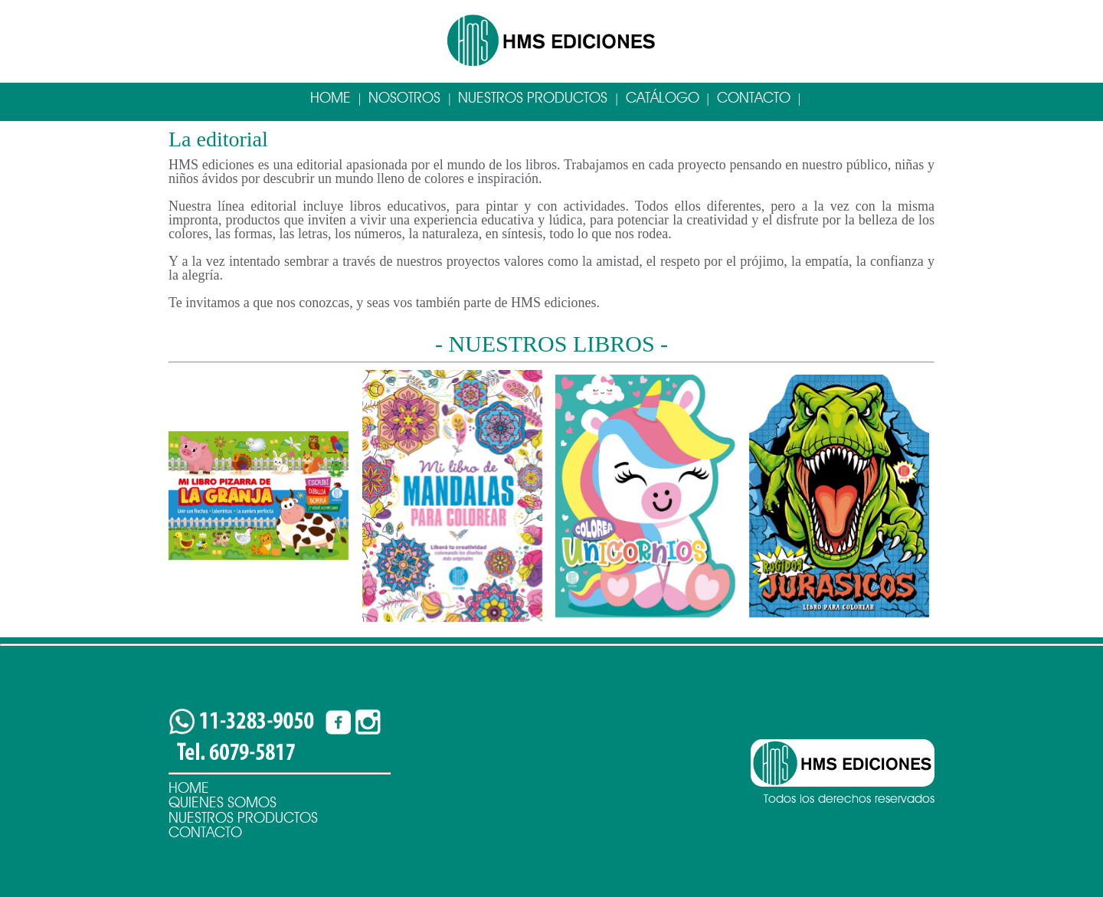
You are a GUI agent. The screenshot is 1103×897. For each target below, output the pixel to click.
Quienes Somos (223, 802)
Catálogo (662, 97)
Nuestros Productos (532, 97)
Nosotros (404, 97)
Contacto (753, 97)
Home (330, 97)
